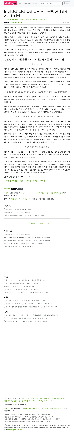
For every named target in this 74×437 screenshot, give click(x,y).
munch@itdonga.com (15, 430)
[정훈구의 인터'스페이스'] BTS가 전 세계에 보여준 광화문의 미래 (26, 321)
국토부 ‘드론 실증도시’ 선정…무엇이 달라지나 (19, 286)
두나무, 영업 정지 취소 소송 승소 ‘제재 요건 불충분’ (21, 283)
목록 (40, 223)
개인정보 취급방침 (10, 401)
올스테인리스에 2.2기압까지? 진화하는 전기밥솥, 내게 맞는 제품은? (27, 240)
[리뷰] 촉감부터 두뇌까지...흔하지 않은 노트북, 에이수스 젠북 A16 (26, 301)
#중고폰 (34, 19)
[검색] (51, 3)
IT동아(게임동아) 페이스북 (20, 199)
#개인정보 (15, 19)
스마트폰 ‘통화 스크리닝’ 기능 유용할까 (17, 212)
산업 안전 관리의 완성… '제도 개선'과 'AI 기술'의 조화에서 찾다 (25, 243)
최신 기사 (8, 277)
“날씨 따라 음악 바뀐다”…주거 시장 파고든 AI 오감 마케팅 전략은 (26, 292)
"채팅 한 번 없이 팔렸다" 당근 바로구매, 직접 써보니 (21, 289)
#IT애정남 (8, 19)
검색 (66, 3)
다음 (48, 223)
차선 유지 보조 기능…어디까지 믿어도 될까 (18, 246)
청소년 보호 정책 (24, 401)
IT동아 (6, 193)
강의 (29, 3)
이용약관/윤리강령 (57, 398)
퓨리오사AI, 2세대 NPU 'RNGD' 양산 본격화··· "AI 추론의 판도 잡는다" (27, 237)
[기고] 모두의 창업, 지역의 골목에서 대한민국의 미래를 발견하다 (26, 318)
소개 (23, 398)
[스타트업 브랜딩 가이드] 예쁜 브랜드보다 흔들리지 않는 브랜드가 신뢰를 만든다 (31, 315)
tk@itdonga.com (16, 22)
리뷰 (25, 3)
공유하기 (7, 188)
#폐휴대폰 (42, 19)
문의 (28, 398)
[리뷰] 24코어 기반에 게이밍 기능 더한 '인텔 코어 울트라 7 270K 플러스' (28, 304)
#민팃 (21, 19)
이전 (26, 223)
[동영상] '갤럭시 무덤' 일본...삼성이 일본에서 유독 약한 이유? (24, 215)
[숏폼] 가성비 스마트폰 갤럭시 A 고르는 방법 (19, 209)
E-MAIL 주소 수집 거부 (39, 401)
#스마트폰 (28, 19)
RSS (50, 401)
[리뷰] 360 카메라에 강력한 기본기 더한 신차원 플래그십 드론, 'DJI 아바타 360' (30, 307)
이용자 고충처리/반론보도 (40, 398)
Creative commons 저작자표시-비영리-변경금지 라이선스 (43, 193)
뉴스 (20, 3)
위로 (33, 223)
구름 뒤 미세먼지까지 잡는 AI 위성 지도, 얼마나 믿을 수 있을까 (25, 280)
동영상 (35, 3)
